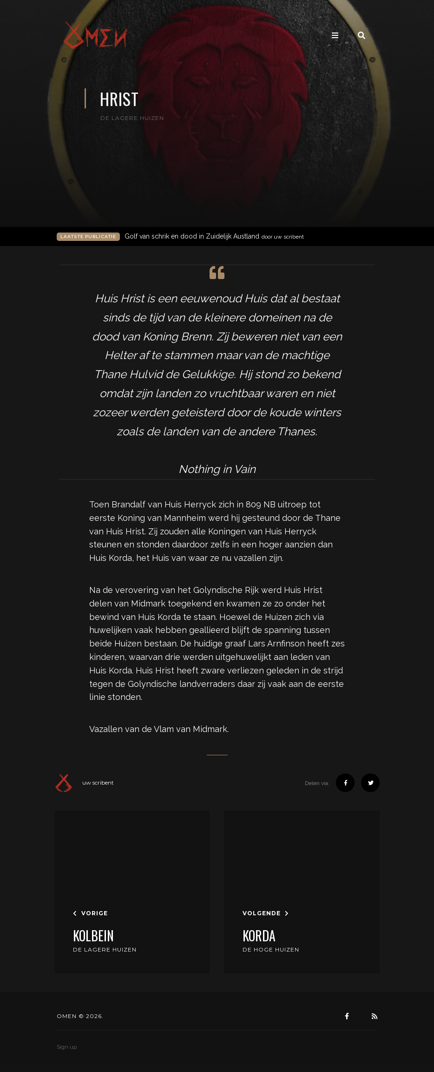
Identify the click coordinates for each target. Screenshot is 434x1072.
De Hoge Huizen (271, 949)
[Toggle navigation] (335, 36)
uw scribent (84, 782)
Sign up (67, 1047)
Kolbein (93, 936)
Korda (259, 936)
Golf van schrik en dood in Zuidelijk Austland (214, 236)
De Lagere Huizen (105, 949)
